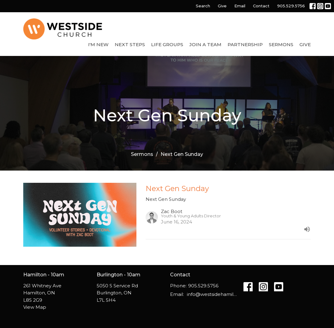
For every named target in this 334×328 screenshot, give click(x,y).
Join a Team (205, 44)
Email (239, 5)
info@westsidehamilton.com (212, 294)
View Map (34, 307)
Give (222, 5)
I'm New (98, 44)
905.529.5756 (291, 5)
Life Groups (167, 44)
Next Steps (130, 44)
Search (203, 5)
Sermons (281, 44)
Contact (261, 5)
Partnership (245, 44)
